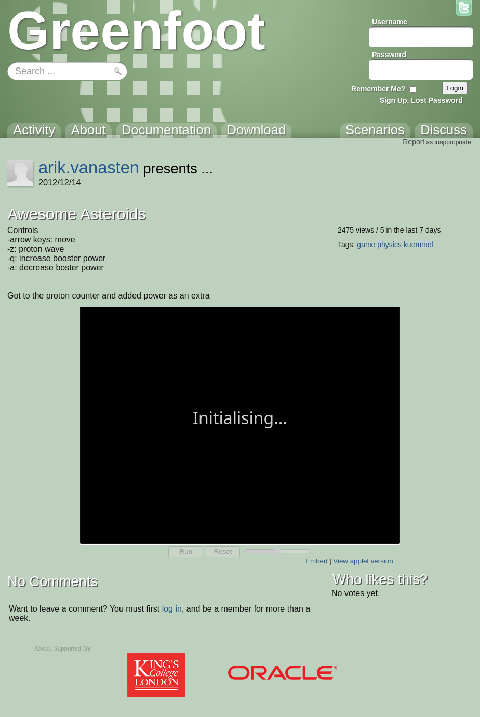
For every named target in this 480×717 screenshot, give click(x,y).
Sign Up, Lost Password (421, 100)
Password (389, 54)
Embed (316, 561)
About (42, 648)
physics (389, 244)
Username (389, 22)
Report (413, 142)
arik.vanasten (88, 167)
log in (172, 608)
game (366, 244)
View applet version (363, 561)
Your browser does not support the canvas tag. (240, 424)
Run (185, 552)
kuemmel (418, 244)
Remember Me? (378, 89)
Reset (223, 552)
